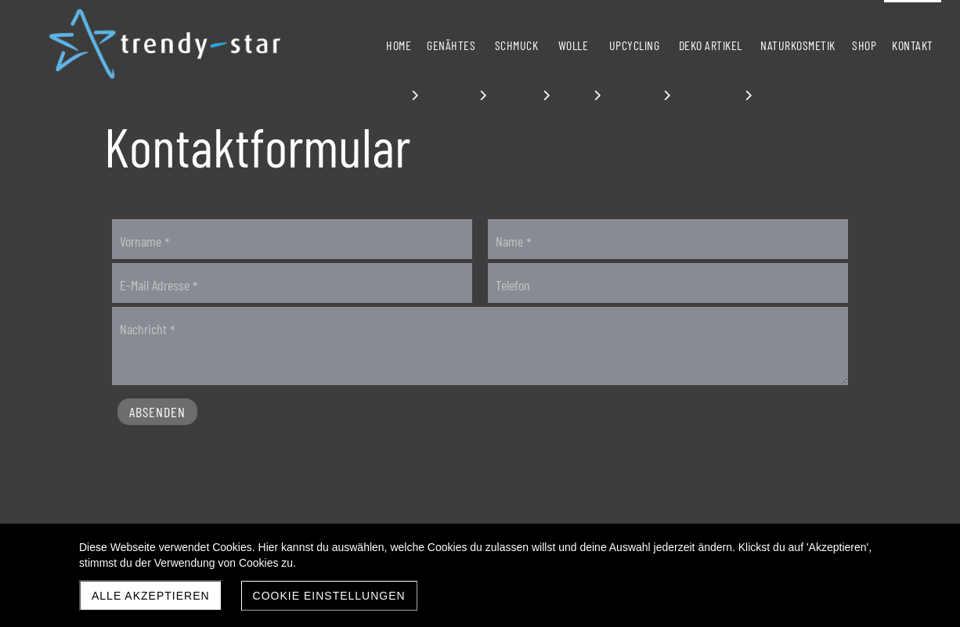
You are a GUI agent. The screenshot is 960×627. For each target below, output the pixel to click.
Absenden (157, 411)
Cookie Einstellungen (329, 595)
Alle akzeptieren (151, 595)
